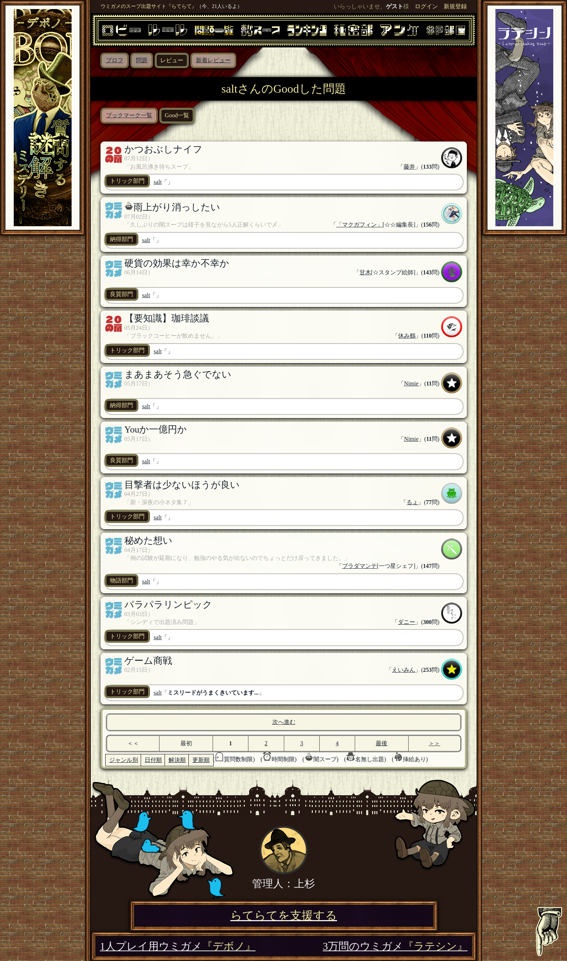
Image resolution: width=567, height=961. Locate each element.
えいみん (403, 670)
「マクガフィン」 (359, 225)
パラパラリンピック (168, 604)
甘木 (365, 272)
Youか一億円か (155, 429)
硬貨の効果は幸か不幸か (176, 263)
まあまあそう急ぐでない (177, 374)
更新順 (201, 760)
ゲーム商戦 (148, 661)
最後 (381, 743)
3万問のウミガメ (395, 946)
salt (158, 182)
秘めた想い (148, 540)
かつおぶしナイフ (163, 149)
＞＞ (434, 743)
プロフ (114, 60)
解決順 (177, 760)
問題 (142, 60)
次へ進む (283, 722)
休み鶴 (406, 336)
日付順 (153, 760)
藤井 (409, 167)
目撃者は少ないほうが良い (182, 485)
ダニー (406, 622)
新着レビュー (213, 60)
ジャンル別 (123, 760)
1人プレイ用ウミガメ (177, 946)
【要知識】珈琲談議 (166, 318)
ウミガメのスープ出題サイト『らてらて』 (149, 6)
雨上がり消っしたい (176, 207)
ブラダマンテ (359, 566)
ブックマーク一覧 (129, 115)
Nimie (411, 383)
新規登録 (455, 6)
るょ (412, 502)
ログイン (426, 6)
